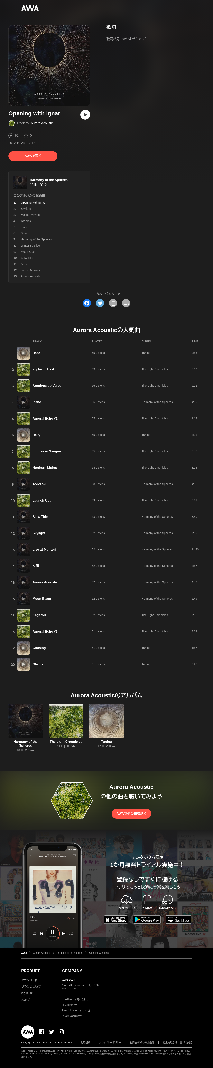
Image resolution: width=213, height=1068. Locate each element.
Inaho (24, 227)
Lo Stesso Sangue (47, 451)
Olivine (38, 664)
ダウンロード (29, 980)
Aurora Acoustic (42, 123)
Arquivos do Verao (47, 385)
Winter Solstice (30, 245)
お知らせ (27, 993)
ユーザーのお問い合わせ (75, 999)
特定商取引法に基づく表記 (177, 1042)
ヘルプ (25, 999)
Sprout (25, 233)
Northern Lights (45, 467)
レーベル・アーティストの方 (76, 1010)
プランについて (31, 986)
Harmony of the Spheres (49, 180)
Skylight (26, 208)
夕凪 (24, 264)
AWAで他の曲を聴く (131, 813)
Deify (36, 435)
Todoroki (26, 221)
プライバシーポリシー (110, 1042)
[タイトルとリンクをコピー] (113, 303)
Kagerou (39, 615)
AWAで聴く (33, 156)
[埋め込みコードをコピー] (126, 303)
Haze (36, 353)
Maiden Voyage (31, 214)
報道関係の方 (69, 1005)
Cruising (39, 648)
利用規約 (86, 1042)
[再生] (85, 115)
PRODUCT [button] (30, 970)
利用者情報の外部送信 (142, 1042)
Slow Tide (27, 257)
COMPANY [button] (72, 970)
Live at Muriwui (30, 270)
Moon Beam (28, 251)
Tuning (146, 352)
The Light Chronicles (155, 369)
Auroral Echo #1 (45, 418)
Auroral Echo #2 (45, 631)
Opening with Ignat (99, 952)
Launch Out (42, 500)
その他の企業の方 (72, 1016)
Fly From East (43, 369)
